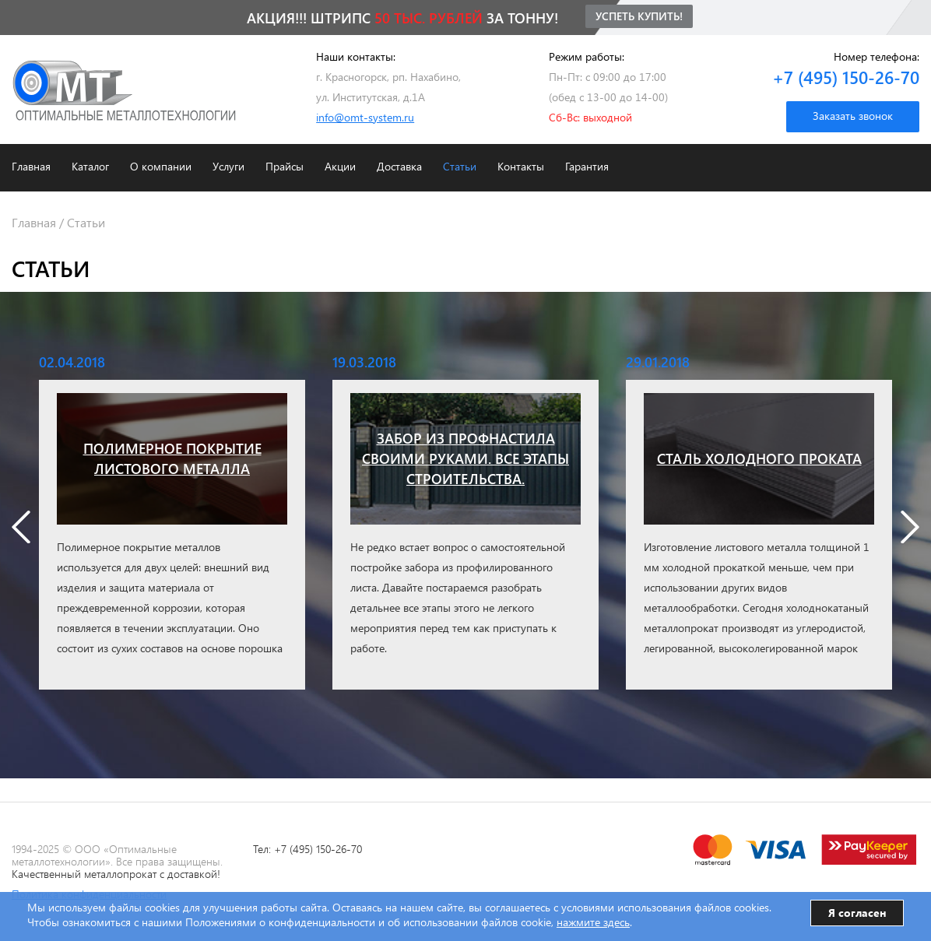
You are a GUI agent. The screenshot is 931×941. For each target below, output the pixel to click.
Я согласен (857, 912)
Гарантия (587, 167)
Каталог (90, 167)
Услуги (228, 167)
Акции (340, 167)
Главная (31, 167)
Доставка (399, 167)
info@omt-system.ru (365, 117)
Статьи (459, 167)
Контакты (520, 167)
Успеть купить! (639, 16)
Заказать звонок (853, 115)
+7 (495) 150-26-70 (845, 77)
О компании (160, 167)
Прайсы (284, 167)
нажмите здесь (593, 922)
